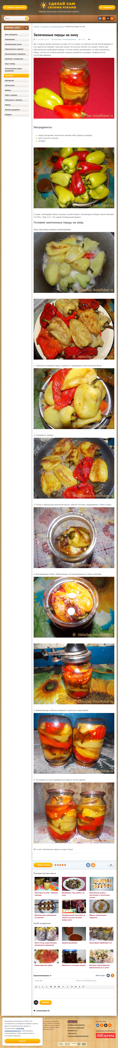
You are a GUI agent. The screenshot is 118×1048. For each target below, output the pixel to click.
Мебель (8, 90)
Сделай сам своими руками (59, 5)
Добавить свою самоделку (76, 1025)
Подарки (8, 114)
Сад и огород (10, 64)
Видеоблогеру (72, 1030)
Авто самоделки (11, 34)
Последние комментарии (76, 1028)
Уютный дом (10, 85)
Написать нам (72, 1033)
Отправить (46, 1002)
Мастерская (9, 80)
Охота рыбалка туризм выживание (13, 69)
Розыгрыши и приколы (13, 100)
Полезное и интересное (14, 59)
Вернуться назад (43, 865)
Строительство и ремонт (14, 49)
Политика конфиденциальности (78, 1036)
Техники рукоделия (12, 110)
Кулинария (9, 75)
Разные (8, 105)
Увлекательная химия (13, 44)
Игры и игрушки (11, 95)
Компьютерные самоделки (15, 54)
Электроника (10, 39)
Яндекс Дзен (72, 1022)
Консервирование (69, 39)
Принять (22, 1041)
